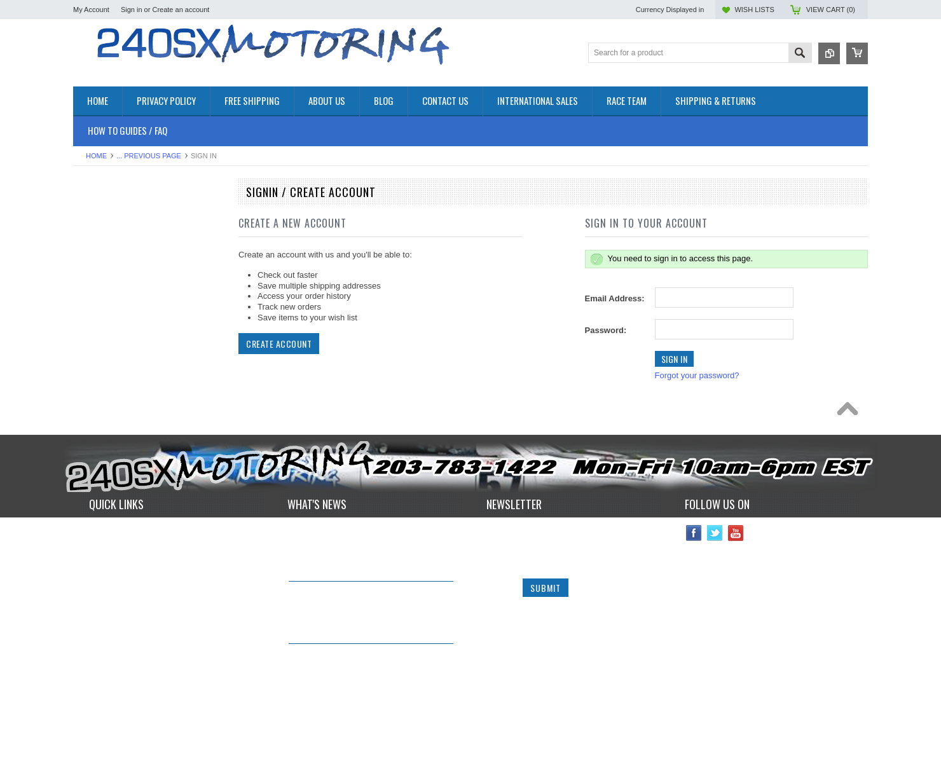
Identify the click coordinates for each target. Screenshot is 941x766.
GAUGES (91, 360)
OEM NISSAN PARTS (113, 210)
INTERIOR (93, 381)
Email (498, 610)
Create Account (279, 343)
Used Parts (93, 436)
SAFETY (89, 403)
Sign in (131, 9)
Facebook (694, 584)
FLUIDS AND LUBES (112, 339)
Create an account (180, 9)
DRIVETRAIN (98, 285)
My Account (91, 9)
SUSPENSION (100, 414)
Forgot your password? (697, 375)
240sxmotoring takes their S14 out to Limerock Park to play (361, 586)
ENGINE (89, 306)
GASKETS (92, 350)
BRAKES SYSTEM (108, 263)
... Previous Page (148, 156)
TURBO (87, 425)
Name (499, 583)
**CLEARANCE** (105, 231)
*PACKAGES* (99, 242)
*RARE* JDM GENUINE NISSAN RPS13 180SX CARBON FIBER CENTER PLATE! (368, 711)
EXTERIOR (94, 328)
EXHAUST (92, 317)
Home (96, 156)
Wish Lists (754, 9)
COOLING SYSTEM (110, 274)
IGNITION (91, 371)
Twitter (715, 584)
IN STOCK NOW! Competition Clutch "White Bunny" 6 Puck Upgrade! (360, 648)
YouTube (736, 584)
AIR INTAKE (95, 253)
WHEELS (90, 446)
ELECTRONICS (102, 296)
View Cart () (830, 9)
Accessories (95, 221)
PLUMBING (94, 392)
